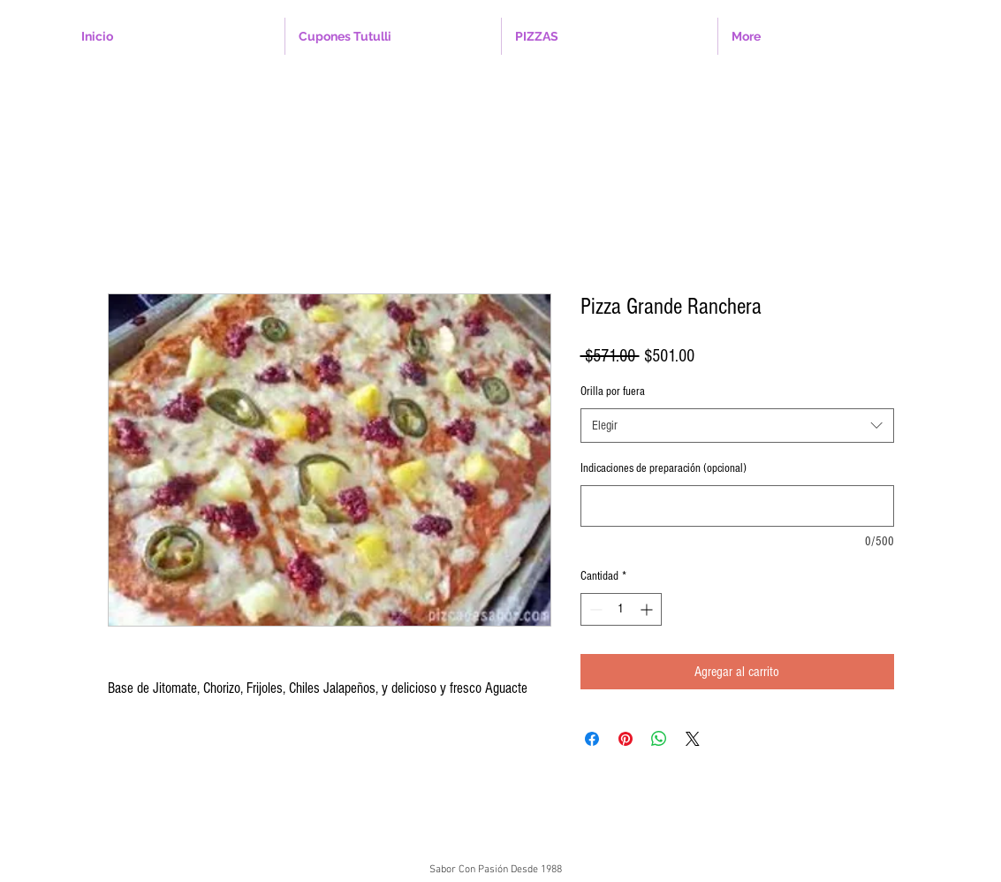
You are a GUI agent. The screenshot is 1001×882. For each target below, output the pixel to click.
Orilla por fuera (612, 391)
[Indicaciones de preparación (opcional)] (737, 506)
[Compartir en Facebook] (592, 738)
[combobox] (737, 425)
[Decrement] (594, 609)
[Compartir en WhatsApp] (659, 738)
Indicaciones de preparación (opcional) (663, 468)
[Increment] (648, 609)
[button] (393, 36)
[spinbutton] (621, 609)
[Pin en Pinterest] (625, 738)
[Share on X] (692, 738)
